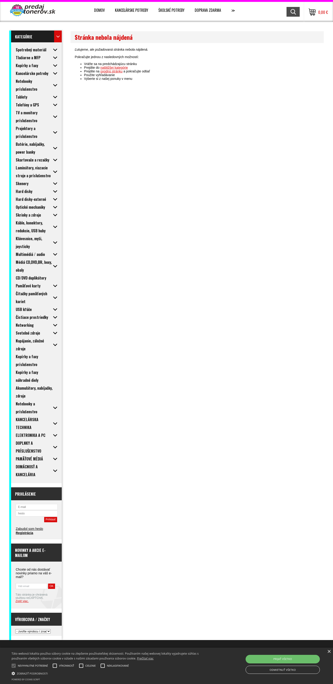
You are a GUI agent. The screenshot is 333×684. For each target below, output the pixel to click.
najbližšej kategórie (114, 67)
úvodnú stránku (111, 71)
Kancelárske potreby (131, 10)
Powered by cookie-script (26, 679)
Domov (99, 10)
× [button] (329, 651)
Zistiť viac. (22, 601)
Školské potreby (171, 10)
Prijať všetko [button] (282, 659)
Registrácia (24, 533)
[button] (112, 673)
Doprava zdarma (208, 10)
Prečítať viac (145, 658)
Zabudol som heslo (29, 529)
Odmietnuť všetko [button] (283, 670)
